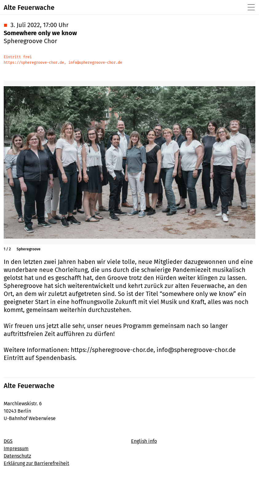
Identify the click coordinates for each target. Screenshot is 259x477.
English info (144, 441)
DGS (8, 441)
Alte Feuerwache (29, 7)
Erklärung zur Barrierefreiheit (36, 463)
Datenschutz (17, 456)
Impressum (16, 448)
